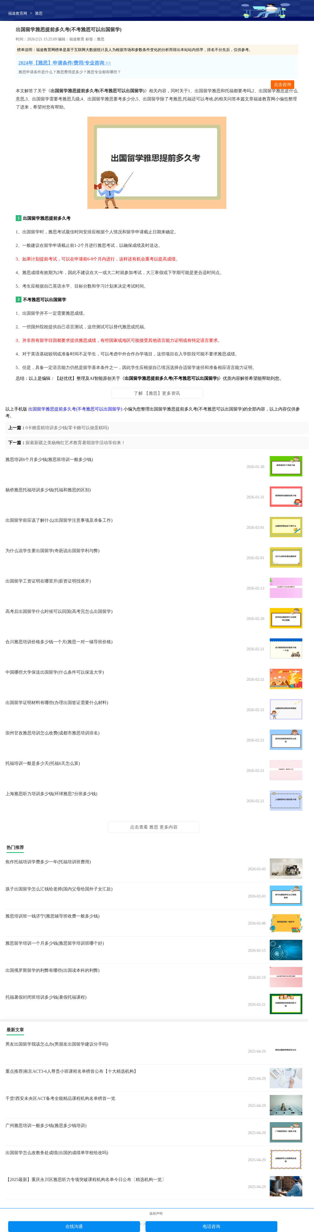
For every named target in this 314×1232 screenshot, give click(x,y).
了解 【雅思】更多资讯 (157, 393)
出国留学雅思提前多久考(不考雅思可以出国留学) (75, 409)
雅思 (39, 13)
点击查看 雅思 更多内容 (153, 827)
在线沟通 (74, 1226)
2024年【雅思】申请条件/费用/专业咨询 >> (64, 63)
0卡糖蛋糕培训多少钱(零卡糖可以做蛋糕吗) (67, 427)
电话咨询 (211, 1226)
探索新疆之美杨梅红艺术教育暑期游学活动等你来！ (75, 442)
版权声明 (156, 1213)
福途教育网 (17, 13)
